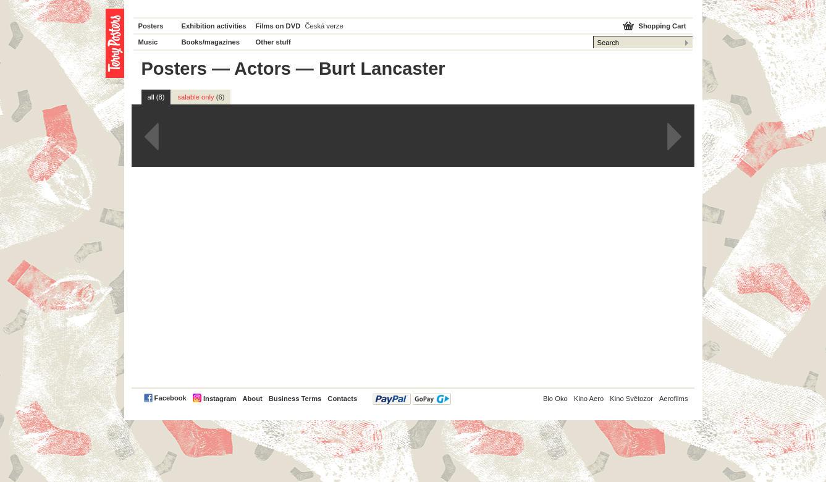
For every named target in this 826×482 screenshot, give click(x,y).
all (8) (156, 97)
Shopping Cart (662, 26)
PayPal (412, 399)
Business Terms (295, 398)
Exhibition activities (214, 26)
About (252, 398)
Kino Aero (589, 398)
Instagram (219, 398)
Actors (262, 68)
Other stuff (273, 42)
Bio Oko (555, 398)
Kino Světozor (631, 398)
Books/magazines (211, 42)
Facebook (170, 398)
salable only (200, 97)
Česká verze (324, 26)
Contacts (342, 398)
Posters (151, 26)
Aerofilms (673, 398)
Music (148, 42)
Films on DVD (278, 26)
